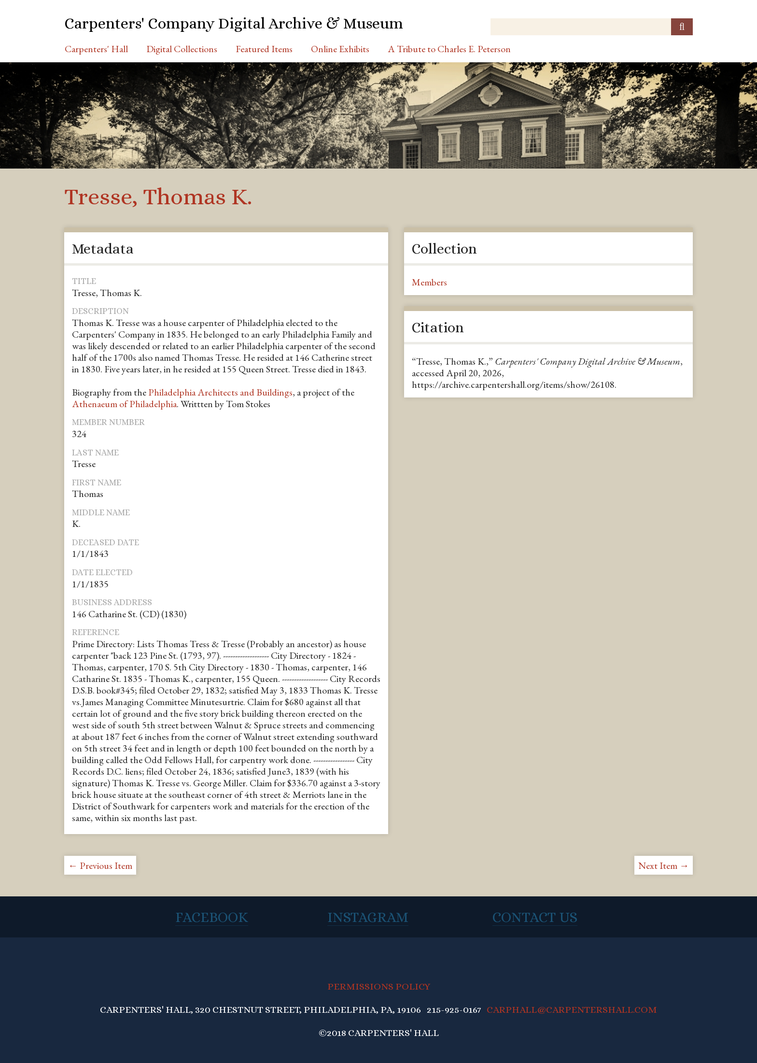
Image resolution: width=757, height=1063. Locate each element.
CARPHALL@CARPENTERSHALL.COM (572, 1009)
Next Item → (663, 865)
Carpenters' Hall (96, 49)
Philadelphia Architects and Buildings (220, 392)
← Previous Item (100, 865)
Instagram (367, 917)
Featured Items (264, 49)
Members (429, 282)
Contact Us (534, 917)
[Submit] (682, 26)
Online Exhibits (340, 49)
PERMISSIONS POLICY (378, 986)
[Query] (592, 26)
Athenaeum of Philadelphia (124, 403)
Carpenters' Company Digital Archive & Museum (233, 23)
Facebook (211, 917)
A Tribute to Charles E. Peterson (449, 49)
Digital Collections (181, 49)
